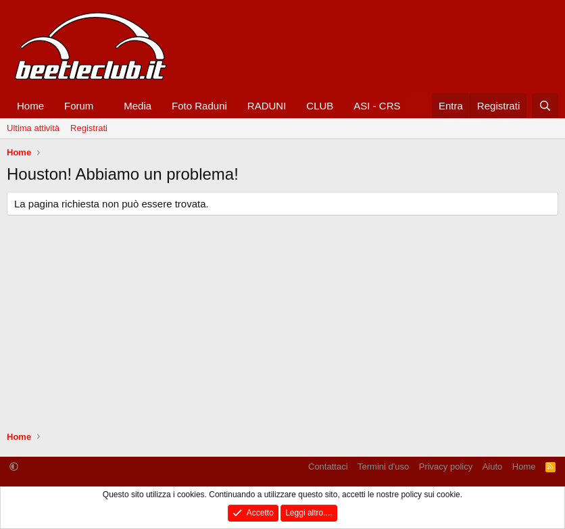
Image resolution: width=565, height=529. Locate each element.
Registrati (88, 128)
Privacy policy (445, 466)
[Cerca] (545, 105)
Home (30, 105)
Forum (78, 105)
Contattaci (328, 466)
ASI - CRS (376, 105)
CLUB (319, 105)
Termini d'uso (383, 466)
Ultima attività (33, 128)
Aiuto (493, 466)
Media (137, 105)
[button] (104, 105)
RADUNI (267, 105)
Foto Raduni (199, 105)
